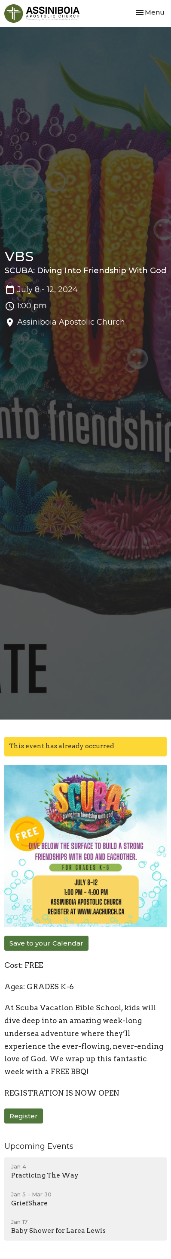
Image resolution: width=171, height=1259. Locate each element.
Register (23, 1116)
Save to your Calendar (46, 943)
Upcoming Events (38, 1146)
